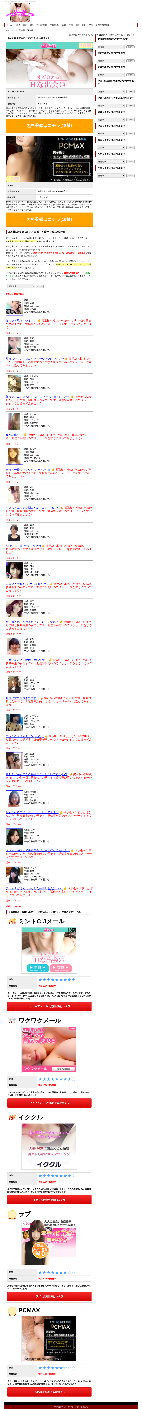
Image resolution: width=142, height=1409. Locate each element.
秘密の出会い (14, 434)
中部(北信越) (41, 25)
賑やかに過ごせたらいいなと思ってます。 (32, 812)
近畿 (64, 25)
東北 (25, 25)
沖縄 (91, 25)
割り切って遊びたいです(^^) (23, 545)
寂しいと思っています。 (21, 320)
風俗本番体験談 (102, 25)
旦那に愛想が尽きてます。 (22, 698)
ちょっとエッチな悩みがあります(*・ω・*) (32, 507)
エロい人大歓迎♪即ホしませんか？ (27, 583)
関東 (32, 25)
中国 (71, 25)
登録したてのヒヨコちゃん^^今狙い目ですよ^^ (35, 358)
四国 (77, 25)
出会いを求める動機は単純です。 (26, 660)
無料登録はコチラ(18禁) (49, 125)
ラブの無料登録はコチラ (49, 1296)
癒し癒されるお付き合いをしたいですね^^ (32, 621)
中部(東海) (54, 25)
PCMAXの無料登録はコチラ (49, 1392)
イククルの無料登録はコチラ (49, 1199)
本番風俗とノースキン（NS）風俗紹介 (71, 1407)
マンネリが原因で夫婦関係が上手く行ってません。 (38, 850)
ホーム (9, 25)
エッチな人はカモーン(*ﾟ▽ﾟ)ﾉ (25, 736)
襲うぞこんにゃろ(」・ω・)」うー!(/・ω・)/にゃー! (38, 396)
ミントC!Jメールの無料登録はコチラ (49, 1006)
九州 (84, 25)
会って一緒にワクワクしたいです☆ (28, 469)
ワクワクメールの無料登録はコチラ (49, 1103)
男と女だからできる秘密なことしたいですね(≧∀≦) (37, 774)
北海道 (17, 25)
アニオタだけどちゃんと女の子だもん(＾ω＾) (34, 888)
